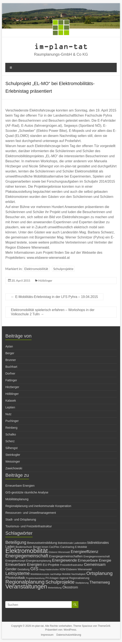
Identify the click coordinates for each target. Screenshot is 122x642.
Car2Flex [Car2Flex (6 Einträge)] (54, 547)
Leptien (10, 407)
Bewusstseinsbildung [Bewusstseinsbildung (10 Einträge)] (42, 542)
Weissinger (12, 461)
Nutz (8, 414)
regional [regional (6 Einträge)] (64, 578)
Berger (9, 353)
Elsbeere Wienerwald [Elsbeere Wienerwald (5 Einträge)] (59, 552)
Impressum (47, 634)
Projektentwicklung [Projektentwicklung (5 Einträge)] (35, 578)
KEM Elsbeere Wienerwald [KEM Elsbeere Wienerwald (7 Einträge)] (76, 569)
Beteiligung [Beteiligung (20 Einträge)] (15, 542)
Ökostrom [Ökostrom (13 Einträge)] (70, 587)
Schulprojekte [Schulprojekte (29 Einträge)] (59, 582)
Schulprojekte (63, 269)
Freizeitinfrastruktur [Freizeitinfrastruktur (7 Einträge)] (71, 564)
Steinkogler (12, 454)
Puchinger (12, 421)
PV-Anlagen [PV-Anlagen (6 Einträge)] (52, 578)
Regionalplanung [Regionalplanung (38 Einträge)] (24, 582)
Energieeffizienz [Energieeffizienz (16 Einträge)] (84, 551)
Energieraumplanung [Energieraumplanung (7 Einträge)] (38, 560)
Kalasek (10, 400)
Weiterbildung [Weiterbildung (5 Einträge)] (55, 587)
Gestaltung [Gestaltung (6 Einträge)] (23, 569)
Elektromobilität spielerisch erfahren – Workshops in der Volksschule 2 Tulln (52, 312)
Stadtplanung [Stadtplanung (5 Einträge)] (82, 582)
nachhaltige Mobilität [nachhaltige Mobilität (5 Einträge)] (60, 574)
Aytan (9, 346)
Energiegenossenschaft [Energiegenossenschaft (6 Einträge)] (97, 556)
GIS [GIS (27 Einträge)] (34, 568)
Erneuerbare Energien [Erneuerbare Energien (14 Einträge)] (23, 564)
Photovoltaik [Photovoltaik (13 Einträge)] (15, 578)
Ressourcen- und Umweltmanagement (30, 512)
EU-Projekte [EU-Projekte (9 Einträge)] (51, 564)
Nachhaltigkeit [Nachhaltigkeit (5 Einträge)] (78, 574)
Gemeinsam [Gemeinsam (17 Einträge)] (95, 564)
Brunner (10, 360)
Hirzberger (12, 387)
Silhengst (11, 448)
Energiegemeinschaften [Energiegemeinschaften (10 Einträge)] (66, 556)
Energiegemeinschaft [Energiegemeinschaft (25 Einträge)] (26, 555)
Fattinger (11, 380)
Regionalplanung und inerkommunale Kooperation (38, 506)
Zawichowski (13, 468)
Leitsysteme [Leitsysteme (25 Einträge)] (17, 573)
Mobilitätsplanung (16, 499)
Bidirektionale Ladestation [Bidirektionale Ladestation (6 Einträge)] (72, 542)
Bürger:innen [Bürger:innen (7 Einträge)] (40, 546)
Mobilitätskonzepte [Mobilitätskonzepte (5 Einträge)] (39, 574)
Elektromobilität (36, 269)
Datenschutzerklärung (68, 634)
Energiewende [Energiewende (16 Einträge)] (64, 560)
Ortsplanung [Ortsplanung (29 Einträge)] (99, 573)
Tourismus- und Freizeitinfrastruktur (28, 526)
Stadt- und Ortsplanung (20, 519)
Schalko (10, 434)
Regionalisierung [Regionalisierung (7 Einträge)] (79, 578)
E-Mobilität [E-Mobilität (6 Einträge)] (81, 547)
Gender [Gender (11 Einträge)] (10, 569)
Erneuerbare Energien (19, 485)
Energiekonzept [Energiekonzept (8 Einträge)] (15, 560)
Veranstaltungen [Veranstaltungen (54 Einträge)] (26, 586)
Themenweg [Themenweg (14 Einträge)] (99, 582)
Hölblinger (45, 280)
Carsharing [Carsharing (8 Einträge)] (67, 546)
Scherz (10, 441)
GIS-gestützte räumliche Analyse (26, 492)
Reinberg (11, 427)
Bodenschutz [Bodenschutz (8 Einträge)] (23, 546)
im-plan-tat (61, 46)
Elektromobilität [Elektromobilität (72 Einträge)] (26, 550)
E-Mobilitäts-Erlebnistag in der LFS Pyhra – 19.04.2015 (54, 297)
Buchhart (11, 366)
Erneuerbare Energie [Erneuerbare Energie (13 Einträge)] (94, 560)
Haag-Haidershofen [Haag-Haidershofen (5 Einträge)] (49, 569)
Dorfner (10, 373)
